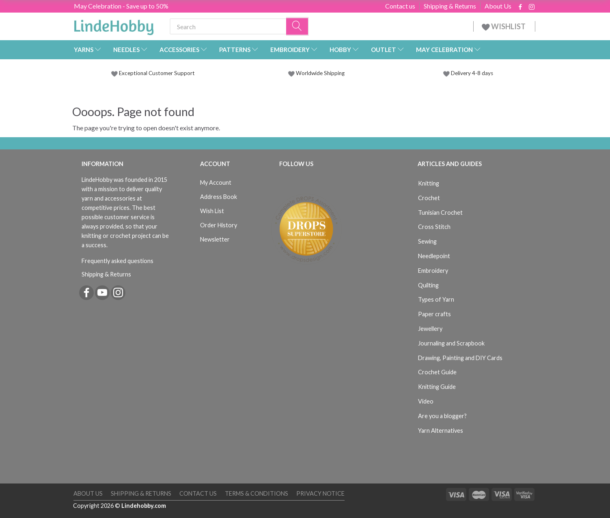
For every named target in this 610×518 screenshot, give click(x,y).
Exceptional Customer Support (157, 73)
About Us (498, 6)
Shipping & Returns (450, 6)
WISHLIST (504, 26)
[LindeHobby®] (113, 25)
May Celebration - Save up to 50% (121, 6)
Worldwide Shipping (316, 73)
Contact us (400, 6)
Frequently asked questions (117, 260)
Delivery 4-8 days (468, 73)
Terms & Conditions (256, 493)
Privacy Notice (320, 493)
